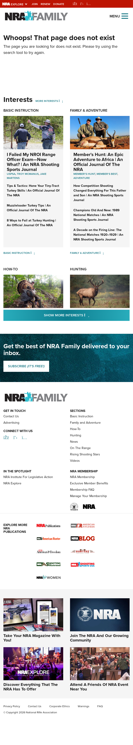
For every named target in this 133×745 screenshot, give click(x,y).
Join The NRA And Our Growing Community (99, 638)
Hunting (78, 269)
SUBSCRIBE (26, 366)
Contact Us (11, 416)
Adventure (81, 178)
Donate (58, 4)
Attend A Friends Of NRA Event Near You (99, 687)
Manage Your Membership (88, 496)
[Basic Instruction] (32, 253)
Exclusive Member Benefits (89, 483)
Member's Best (107, 174)
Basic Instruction (21, 110)
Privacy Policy (11, 706)
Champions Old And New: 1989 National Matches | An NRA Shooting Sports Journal (96, 215)
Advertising (11, 422)
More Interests (46, 101)
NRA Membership (82, 477)
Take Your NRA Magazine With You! (31, 638)
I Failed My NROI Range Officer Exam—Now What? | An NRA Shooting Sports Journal (33, 162)
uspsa (11, 174)
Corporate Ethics (59, 706)
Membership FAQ (82, 489)
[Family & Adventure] (102, 253)
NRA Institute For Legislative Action (28, 477)
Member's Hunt (84, 174)
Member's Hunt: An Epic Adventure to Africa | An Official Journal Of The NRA (98, 162)
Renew (45, 4)
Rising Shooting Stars (85, 454)
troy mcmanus (28, 174)
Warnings (83, 706)
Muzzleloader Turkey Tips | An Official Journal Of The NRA (29, 208)
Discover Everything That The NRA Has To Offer (30, 687)
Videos (75, 460)
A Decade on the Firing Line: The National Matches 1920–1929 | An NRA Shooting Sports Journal (98, 235)
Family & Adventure (88, 110)
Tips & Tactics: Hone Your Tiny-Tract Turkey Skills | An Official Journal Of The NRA (33, 190)
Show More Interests (87, 315)
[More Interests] (61, 101)
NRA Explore (12, 483)
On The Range (80, 448)
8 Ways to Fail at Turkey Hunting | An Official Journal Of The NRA (31, 223)
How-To (10, 269)
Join (35, 4)
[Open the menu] (124, 16)
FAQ (100, 706)
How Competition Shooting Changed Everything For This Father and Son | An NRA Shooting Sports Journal (99, 192)
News (74, 441)
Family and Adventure (85, 422)
